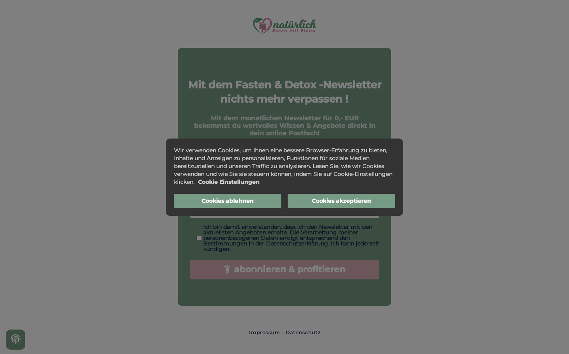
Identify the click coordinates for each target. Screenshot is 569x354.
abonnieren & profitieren (284, 269)
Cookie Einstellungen (229, 181)
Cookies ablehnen (228, 200)
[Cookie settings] (15, 340)
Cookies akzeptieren (341, 200)
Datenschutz (303, 332)
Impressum (264, 332)
